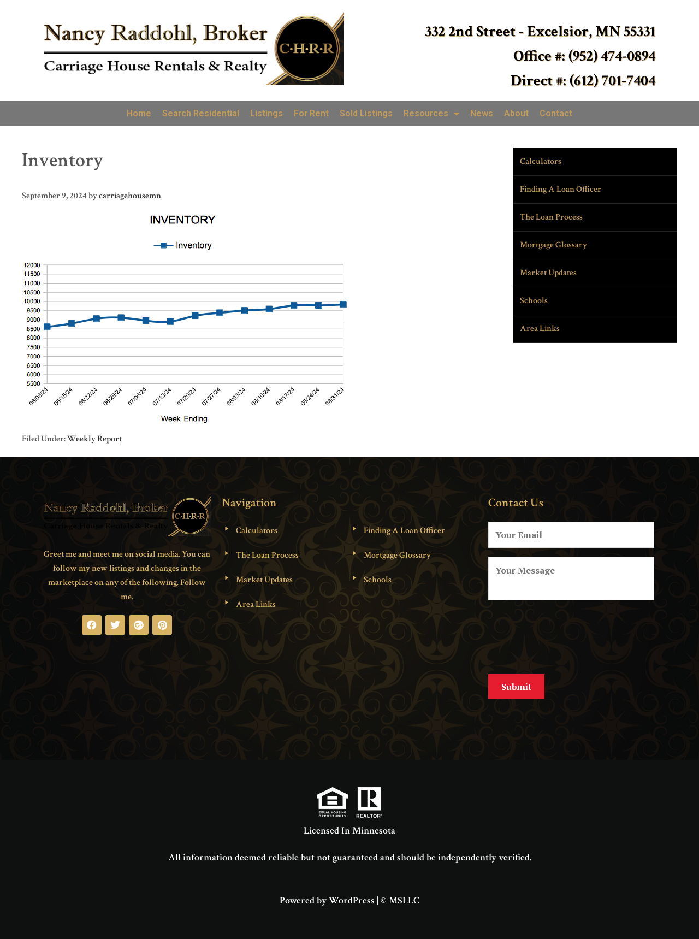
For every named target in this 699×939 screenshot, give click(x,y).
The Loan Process (551, 217)
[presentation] (571, 635)
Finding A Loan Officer (560, 189)
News (481, 113)
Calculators (540, 161)
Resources (431, 113)
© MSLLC (400, 892)
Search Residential (200, 113)
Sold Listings (366, 113)
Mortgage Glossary (553, 245)
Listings (266, 113)
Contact (556, 113)
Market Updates (548, 273)
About (516, 113)
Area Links (540, 328)
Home (139, 113)
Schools (534, 300)
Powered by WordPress (327, 892)
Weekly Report (94, 439)
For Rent (311, 113)
